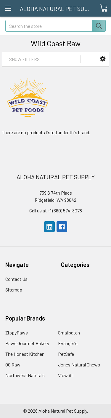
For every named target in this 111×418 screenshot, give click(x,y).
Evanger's (68, 343)
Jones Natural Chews (79, 364)
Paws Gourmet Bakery (27, 343)
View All (65, 375)
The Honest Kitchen (24, 354)
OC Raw (12, 364)
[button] (102, 59)
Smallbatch (69, 332)
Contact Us (16, 279)
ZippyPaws (16, 332)
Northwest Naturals (25, 375)
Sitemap (13, 289)
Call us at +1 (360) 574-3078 (55, 210)
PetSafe (66, 354)
